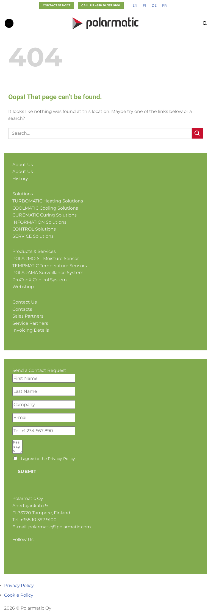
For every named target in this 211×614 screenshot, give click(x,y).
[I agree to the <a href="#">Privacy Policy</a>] (15, 460)
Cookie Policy (18, 597)
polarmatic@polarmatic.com (59, 529)
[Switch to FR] (164, 5)
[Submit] (197, 133)
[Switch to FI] (144, 5)
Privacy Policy (61, 461)
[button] (9, 23)
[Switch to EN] (135, 5)
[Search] (205, 23)
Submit (27, 474)
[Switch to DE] (154, 5)
